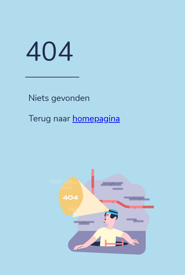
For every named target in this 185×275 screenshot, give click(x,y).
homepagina (96, 118)
